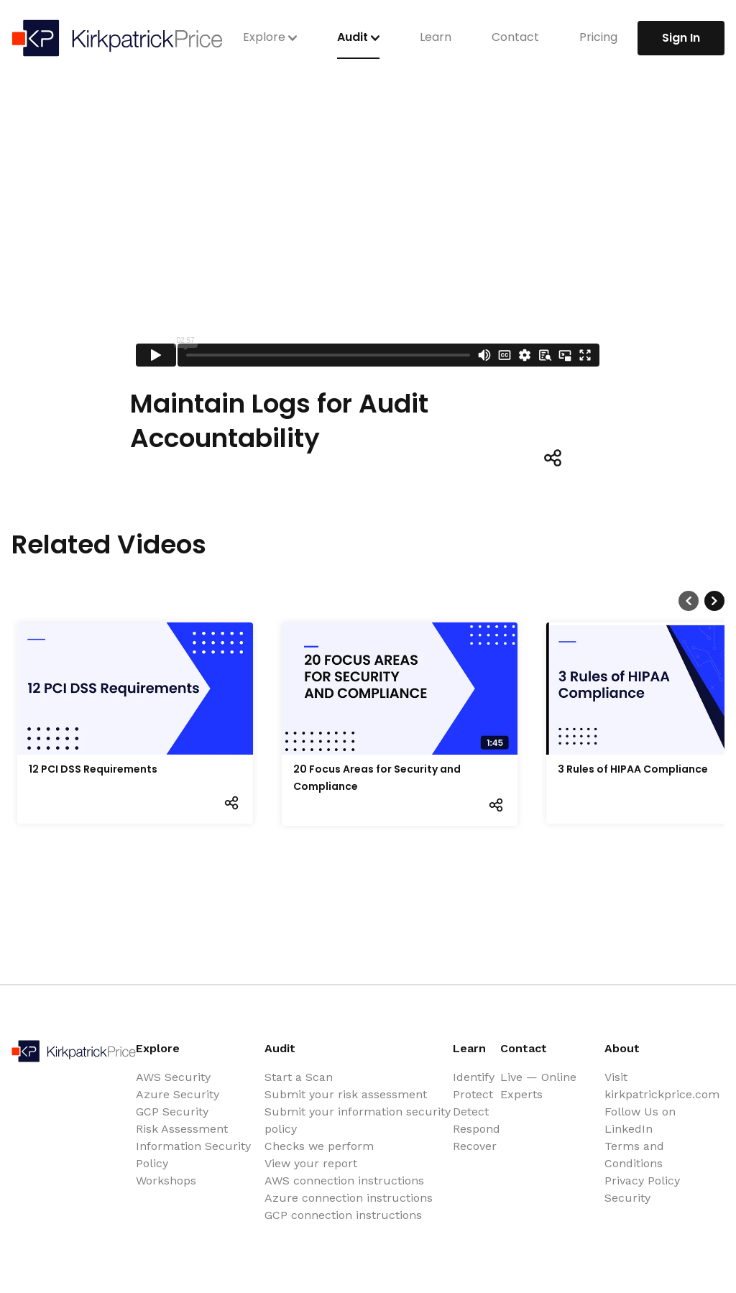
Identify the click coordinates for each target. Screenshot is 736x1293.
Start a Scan (298, 1077)
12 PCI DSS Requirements (93, 769)
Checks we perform (319, 1146)
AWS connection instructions (344, 1180)
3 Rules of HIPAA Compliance (633, 769)
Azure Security (177, 1094)
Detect (471, 1111)
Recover (475, 1146)
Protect (473, 1094)
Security (627, 1198)
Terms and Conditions (634, 1154)
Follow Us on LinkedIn (640, 1120)
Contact (515, 37)
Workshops (166, 1180)
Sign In (681, 37)
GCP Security (172, 1111)
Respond (476, 1129)
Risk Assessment (182, 1129)
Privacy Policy (642, 1180)
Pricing (598, 37)
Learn (435, 37)
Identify (473, 1077)
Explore (270, 37)
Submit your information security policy (357, 1120)
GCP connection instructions (343, 1215)
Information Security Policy (193, 1154)
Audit (358, 37)
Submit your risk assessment (345, 1094)
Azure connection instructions (348, 1198)
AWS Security (173, 1077)
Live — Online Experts (538, 1085)
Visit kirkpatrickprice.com (661, 1085)
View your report (310, 1163)
